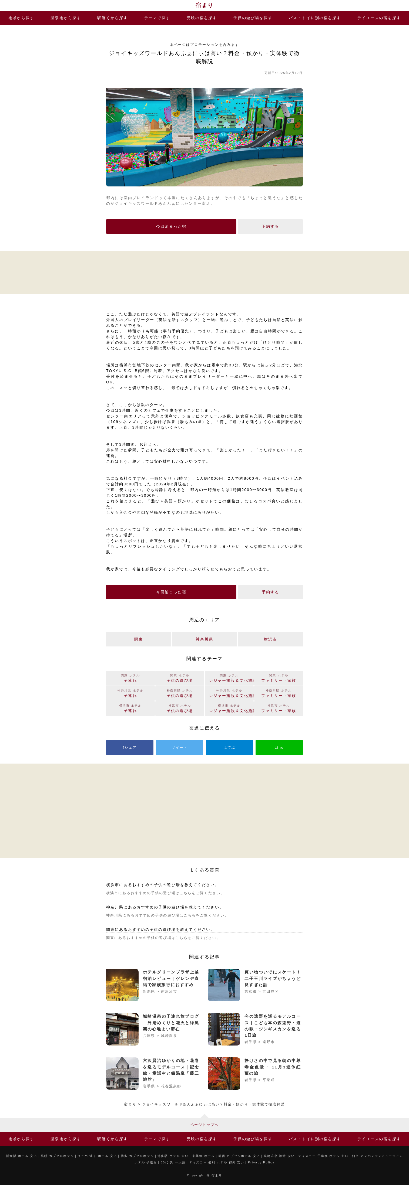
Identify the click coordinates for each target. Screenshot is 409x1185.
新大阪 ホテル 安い (21, 1155)
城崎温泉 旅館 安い (279, 1155)
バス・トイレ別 (315, 18)
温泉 (66, 18)
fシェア (130, 747)
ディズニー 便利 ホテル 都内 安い (216, 1162)
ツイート (180, 747)
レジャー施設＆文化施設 (231, 708)
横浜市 (270, 639)
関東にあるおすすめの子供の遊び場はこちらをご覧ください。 (163, 938)
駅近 (112, 18)
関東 (138, 639)
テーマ (157, 18)
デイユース (379, 18)
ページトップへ (204, 1125)
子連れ (130, 708)
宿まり (204, 5)
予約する (270, 226)
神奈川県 (204, 639)
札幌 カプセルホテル (57, 1155)
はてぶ (229, 747)
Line (279, 747)
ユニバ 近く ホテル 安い (97, 1155)
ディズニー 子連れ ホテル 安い (323, 1155)
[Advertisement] (204, 272)
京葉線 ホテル (203, 1155)
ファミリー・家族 (279, 708)
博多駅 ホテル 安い (173, 1155)
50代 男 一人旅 (173, 1162)
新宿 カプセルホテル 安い (239, 1155)
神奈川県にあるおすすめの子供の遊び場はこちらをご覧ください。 (167, 915)
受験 (202, 18)
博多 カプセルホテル (137, 1155)
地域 (21, 18)
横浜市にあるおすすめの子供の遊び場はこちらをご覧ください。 (165, 893)
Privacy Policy (261, 1162)
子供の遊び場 (253, 18)
